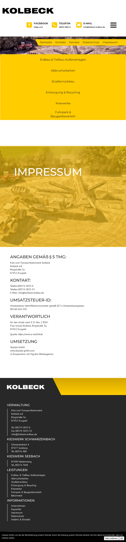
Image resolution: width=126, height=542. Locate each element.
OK (121, 538)
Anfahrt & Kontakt (20, 519)
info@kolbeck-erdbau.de (24, 434)
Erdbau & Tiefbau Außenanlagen (63, 59)
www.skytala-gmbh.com (22, 350)
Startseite (46, 42)
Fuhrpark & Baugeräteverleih (63, 114)
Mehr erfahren (111, 538)
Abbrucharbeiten (63, 70)
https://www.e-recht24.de (30, 334)
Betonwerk (16, 495)
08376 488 (21, 451)
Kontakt (60, 42)
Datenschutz (91, 42)
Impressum (110, 42)
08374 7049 (21, 465)
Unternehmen (18, 505)
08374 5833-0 (22, 427)
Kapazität (16, 509)
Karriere (74, 42)
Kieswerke (63, 103)
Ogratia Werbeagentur (42, 354)
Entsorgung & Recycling (63, 92)
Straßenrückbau (63, 81)
